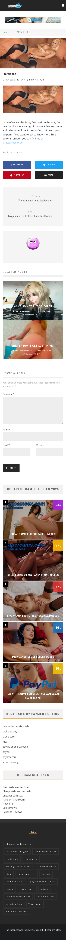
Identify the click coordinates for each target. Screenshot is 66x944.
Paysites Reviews (12, 816)
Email (6, 449)
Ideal (5, 745)
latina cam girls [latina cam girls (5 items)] (27, 878)
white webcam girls (15, 152)
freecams (8, 807)
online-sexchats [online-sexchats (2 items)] (15, 885)
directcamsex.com (13, 142)
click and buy (10, 735)
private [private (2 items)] (44, 893)
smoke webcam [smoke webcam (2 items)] (45, 900)
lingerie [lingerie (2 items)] (46, 878)
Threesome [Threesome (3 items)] (34, 908)
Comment (8, 394)
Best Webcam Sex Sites (16, 791)
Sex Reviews (10, 812)
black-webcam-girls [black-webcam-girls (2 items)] (17, 855)
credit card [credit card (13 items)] (12, 863)
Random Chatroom (14, 803)
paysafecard (10, 761)
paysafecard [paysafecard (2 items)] (27, 893)
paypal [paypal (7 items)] (10, 893)
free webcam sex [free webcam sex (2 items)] (46, 870)
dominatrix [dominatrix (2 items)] (31, 863)
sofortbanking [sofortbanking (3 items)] (14, 908)
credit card (9, 740)
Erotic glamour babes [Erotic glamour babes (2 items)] (18, 870)
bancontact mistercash (16, 730)
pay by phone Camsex (15, 751)
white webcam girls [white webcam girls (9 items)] (17, 915)
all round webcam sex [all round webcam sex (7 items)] (18, 848)
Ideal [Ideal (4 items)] (9, 878)
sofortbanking (10, 766)
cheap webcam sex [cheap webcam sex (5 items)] (45, 855)
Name (6, 433)
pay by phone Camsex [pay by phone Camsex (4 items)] (43, 885)
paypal (6, 756)
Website (40, 449)
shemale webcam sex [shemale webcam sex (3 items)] (18, 900)
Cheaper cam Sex (13, 799)
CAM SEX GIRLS (12, 80)
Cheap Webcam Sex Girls (17, 795)
